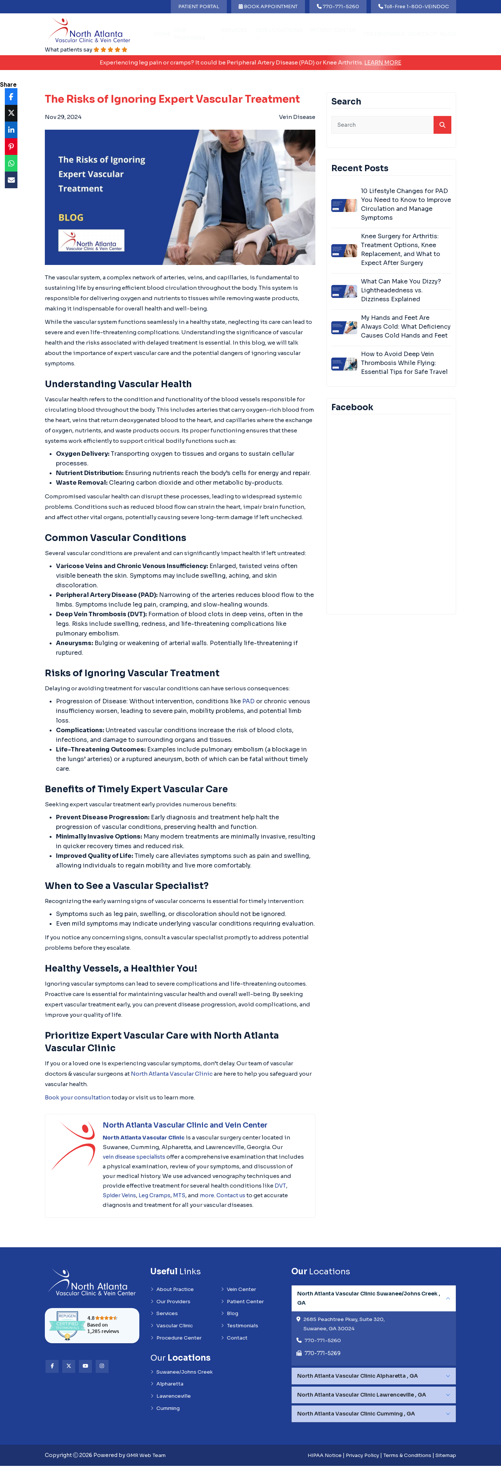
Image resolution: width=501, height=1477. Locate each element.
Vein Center (239, 1300)
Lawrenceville (171, 1410)
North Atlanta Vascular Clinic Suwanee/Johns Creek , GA (368, 1308)
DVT (153, 1195)
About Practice (173, 1300)
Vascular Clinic (172, 1337)
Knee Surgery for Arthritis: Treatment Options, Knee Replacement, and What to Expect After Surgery (400, 250)
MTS (243, 1195)
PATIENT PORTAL (198, 6)
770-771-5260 (338, 6)
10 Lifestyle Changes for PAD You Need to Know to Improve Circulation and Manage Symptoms (406, 204)
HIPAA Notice (314, 1466)
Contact (422, 34)
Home (162, 34)
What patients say (88, 49)
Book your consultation (77, 1097)
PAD (248, 702)
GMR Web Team (147, 1466)
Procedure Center (177, 1350)
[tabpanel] (373, 1336)
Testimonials (384, 34)
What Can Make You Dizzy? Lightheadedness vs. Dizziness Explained (401, 290)
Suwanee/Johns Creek (183, 1384)
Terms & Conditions (403, 1466)
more (271, 1195)
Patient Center (333, 34)
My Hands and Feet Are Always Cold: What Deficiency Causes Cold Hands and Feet (406, 327)
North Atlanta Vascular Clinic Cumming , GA (356, 1425)
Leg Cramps (218, 1195)
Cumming (166, 1422)
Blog (448, 34)
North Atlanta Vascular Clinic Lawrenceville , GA (361, 1406)
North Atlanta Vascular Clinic (172, 1074)
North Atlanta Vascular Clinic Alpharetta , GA (357, 1387)
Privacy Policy (355, 1466)
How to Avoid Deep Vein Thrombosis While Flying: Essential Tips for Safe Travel (404, 363)
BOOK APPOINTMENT (268, 6)
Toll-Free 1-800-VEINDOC (413, 6)
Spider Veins (180, 1195)
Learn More (382, 62)
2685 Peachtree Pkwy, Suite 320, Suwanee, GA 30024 (346, 1335)
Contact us (118, 1205)
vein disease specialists (136, 1157)
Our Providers (189, 34)
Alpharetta (167, 1397)
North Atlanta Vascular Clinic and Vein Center (190, 1125)
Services (234, 34)
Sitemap (445, 1466)
